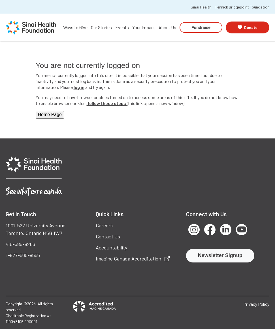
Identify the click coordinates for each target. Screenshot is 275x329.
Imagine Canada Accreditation (133, 258)
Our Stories (101, 27)
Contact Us (108, 236)
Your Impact (143, 27)
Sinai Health (201, 7)
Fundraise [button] (200, 27)
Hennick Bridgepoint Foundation (242, 7)
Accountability (111, 247)
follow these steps (107, 103)
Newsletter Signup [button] (220, 255)
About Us (167, 27)
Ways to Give (75, 27)
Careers (104, 225)
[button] (247, 27)
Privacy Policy (256, 304)
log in (79, 87)
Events (122, 27)
